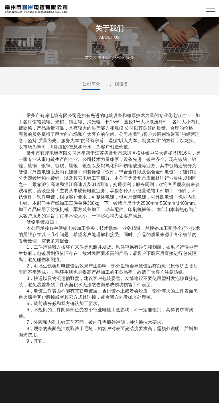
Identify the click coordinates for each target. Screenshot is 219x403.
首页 (89, 57)
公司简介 (126, 57)
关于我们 (105, 57)
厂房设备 (119, 83)
